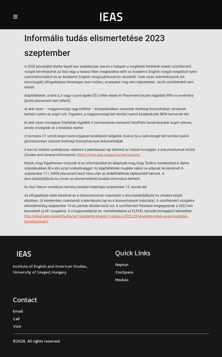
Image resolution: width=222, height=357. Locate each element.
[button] (15, 17)
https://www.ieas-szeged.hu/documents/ (108, 155)
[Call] (16, 319)
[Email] (18, 311)
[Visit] (17, 326)
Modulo (122, 280)
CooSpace (124, 272)
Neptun (121, 264)
